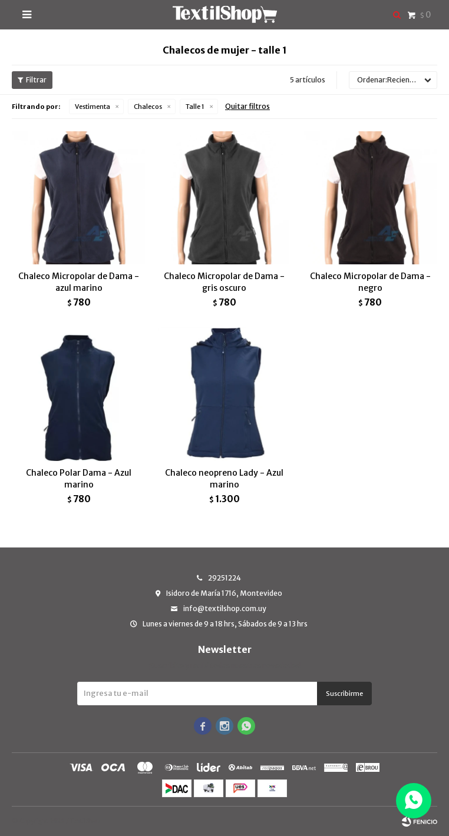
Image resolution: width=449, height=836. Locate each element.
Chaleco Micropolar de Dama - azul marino (78, 282)
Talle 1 (195, 106)
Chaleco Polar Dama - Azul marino (78, 478)
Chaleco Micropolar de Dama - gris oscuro (224, 282)
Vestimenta (92, 106)
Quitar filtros (247, 106)
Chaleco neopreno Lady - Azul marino (224, 478)
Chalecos (148, 106)
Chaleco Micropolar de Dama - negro (370, 282)
